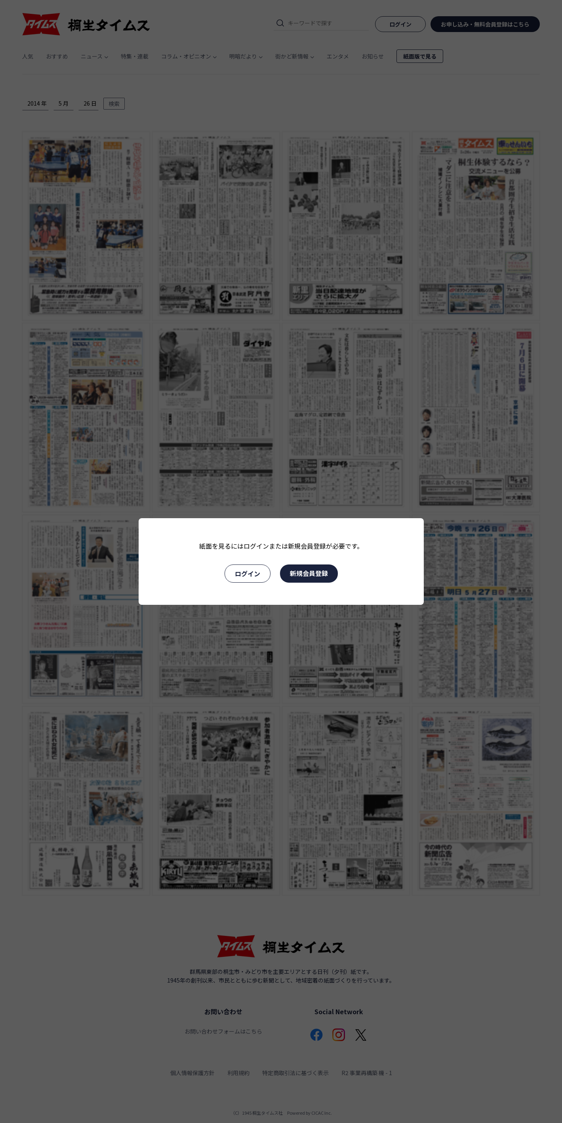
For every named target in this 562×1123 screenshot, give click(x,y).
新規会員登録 (309, 573)
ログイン (247, 573)
